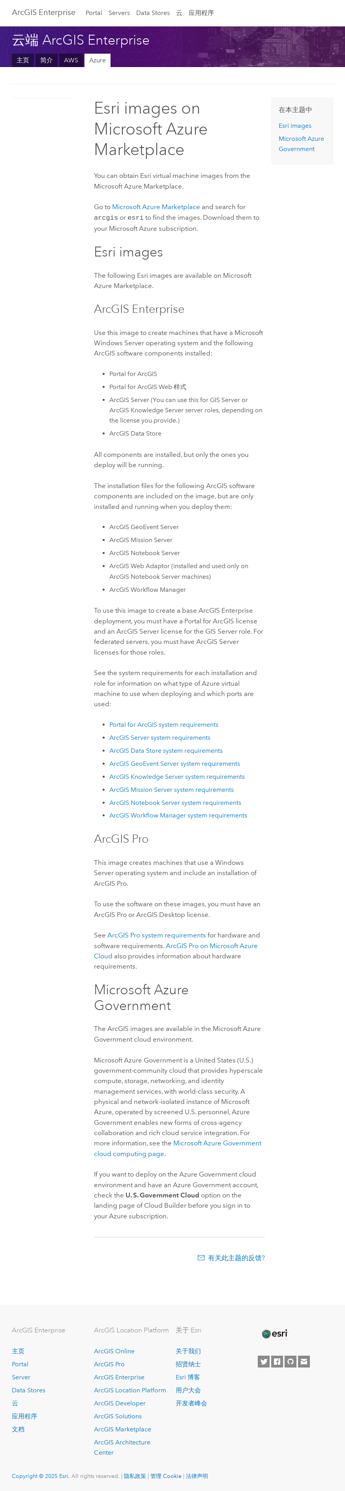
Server (21, 1376)
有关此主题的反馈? (236, 1257)
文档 (18, 1428)
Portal (94, 13)
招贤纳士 (188, 1363)
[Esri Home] (274, 1333)
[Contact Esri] (304, 1361)
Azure (97, 60)
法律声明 (197, 1475)
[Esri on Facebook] (277, 1361)
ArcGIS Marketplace (122, 1428)
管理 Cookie (166, 1475)
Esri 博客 (188, 1376)
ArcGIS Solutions (118, 1415)
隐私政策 (135, 1475)
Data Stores (153, 13)
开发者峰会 (191, 1402)
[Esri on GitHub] (290, 1361)
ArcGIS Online (114, 1350)
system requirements (163, 724)
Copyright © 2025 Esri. (41, 1475)
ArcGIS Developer (120, 1402)
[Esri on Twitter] (264, 1361)
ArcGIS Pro (109, 1363)
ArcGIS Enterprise (43, 12)
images (295, 125)
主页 (23, 60)
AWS (71, 60)
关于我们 (188, 1350)
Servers (119, 13)
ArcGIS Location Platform (130, 1389)
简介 (46, 60)
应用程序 (201, 13)
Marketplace (156, 207)
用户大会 (188, 1389)
